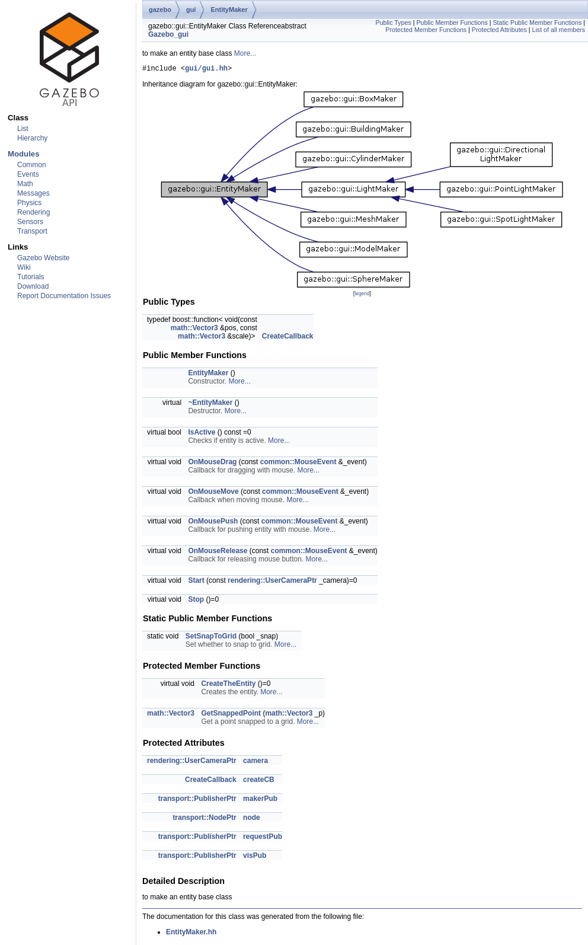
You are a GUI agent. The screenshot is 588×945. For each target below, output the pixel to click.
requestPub (262, 838)
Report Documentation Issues (64, 296)
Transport (32, 231)
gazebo (160, 9)
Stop (196, 601)
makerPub (260, 800)
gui (191, 9)
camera (255, 762)
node (251, 819)
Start (196, 582)
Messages (33, 193)
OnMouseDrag (212, 463)
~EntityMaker (210, 404)
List (22, 128)
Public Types (393, 22)
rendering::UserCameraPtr (272, 582)
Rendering (33, 212)
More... (245, 53)
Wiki (24, 267)
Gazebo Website (43, 258)
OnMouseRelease (217, 552)
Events (28, 174)
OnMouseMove (213, 493)
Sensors (30, 222)
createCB (258, 781)
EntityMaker (228, 9)
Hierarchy (32, 138)
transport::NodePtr (204, 819)
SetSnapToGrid (211, 638)
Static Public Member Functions (537, 22)
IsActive (201, 434)
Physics (29, 203)
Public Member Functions (451, 22)
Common (31, 165)
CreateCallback (288, 338)
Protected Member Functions (425, 29)
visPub (254, 857)
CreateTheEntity (228, 685)
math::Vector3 (194, 329)
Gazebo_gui (168, 34)
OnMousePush (213, 523)
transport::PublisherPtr (197, 800)
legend (361, 295)
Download (33, 286)
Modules (23, 153)
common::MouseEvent (298, 463)
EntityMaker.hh (191, 934)
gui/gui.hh (206, 70)
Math (25, 184)
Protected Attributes (499, 29)
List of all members (558, 29)
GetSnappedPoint (231, 715)
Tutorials (30, 277)
